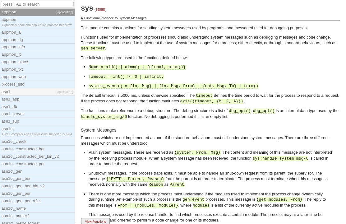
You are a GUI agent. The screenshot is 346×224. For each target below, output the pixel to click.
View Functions (95, 221)
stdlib (100, 9)
